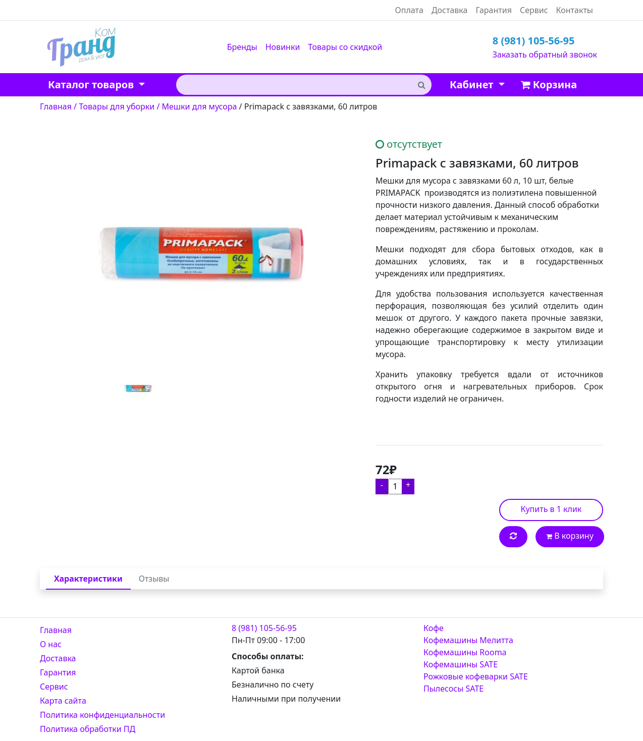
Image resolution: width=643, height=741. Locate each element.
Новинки (282, 46)
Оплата (409, 10)
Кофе (433, 628)
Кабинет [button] (473, 84)
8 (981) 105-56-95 (534, 40)
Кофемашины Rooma (465, 652)
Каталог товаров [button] (92, 84)
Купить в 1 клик (551, 509)
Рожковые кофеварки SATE (475, 676)
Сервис (534, 10)
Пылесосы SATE (453, 688)
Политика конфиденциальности (102, 714)
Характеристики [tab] (88, 578)
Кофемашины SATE (460, 664)
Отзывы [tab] (154, 578)
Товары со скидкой (345, 46)
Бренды (242, 46)
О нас (51, 644)
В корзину (570, 535)
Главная (56, 630)
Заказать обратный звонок (545, 54)
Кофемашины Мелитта (468, 640)
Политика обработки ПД (87, 728)
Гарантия (493, 10)
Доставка (450, 10)
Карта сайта (63, 700)
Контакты (574, 10)
